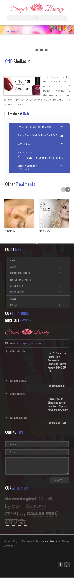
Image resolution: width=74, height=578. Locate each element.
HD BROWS (44, 231)
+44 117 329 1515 (56, 386)
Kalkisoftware (49, 541)
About (13, 267)
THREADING (9, 231)
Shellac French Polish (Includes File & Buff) (37, 135)
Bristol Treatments (20, 273)
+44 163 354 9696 (57, 423)
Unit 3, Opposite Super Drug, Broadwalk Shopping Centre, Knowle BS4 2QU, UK (57, 362)
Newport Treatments (20, 280)
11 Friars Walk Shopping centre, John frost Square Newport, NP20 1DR (58, 404)
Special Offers (17, 292)
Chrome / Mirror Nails (27, 167)
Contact (14, 305)
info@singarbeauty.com (31, 343)
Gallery (14, 299)
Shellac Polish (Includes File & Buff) (34, 127)
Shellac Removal (25, 153)
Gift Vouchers (17, 286)
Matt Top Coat (24, 144)
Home (12, 260)
